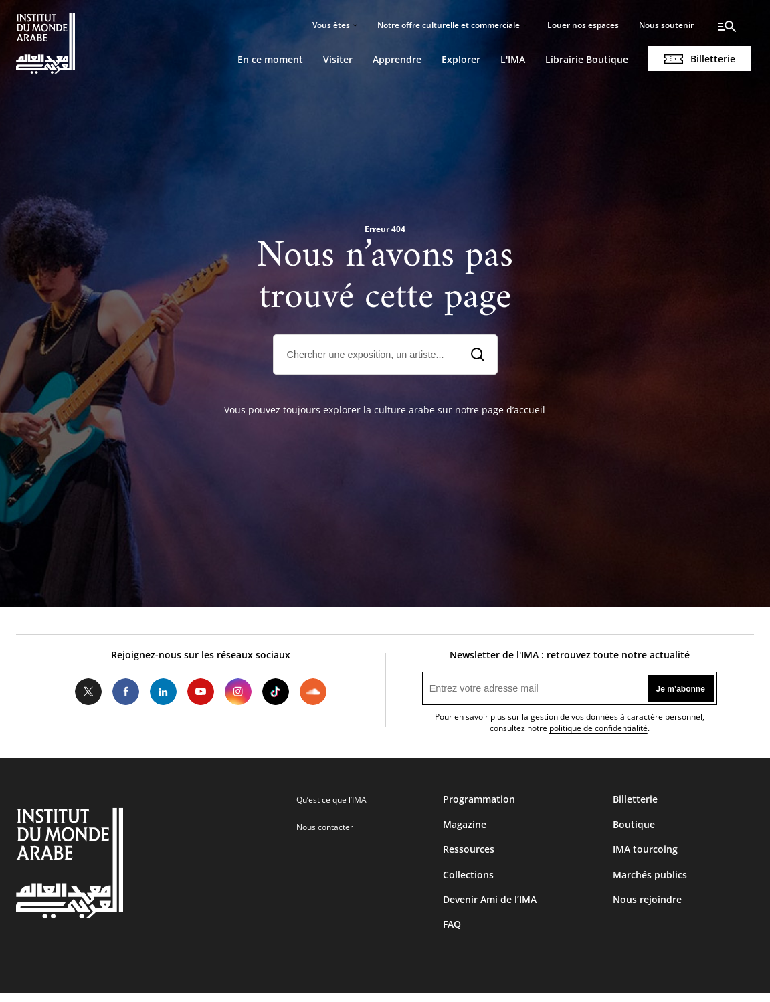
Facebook (125, 691)
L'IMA (512, 59)
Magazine (464, 824)
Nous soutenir (666, 25)
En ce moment (270, 59)
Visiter (338, 59)
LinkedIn (163, 691)
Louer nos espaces (583, 25)
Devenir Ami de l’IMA (490, 899)
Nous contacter (324, 827)
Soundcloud (313, 691)
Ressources (468, 849)
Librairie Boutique (586, 59)
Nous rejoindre (647, 899)
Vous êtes (331, 25)
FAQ (452, 924)
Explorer (461, 59)
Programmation (479, 799)
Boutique (634, 824)
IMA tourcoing (645, 849)
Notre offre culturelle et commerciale (448, 25)
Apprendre (397, 59)
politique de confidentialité (598, 728)
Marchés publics (650, 874)
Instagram (238, 691)
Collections (468, 874)
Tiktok (275, 691)
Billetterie (712, 58)
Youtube (200, 691)
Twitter (88, 691)
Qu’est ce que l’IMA (331, 799)
